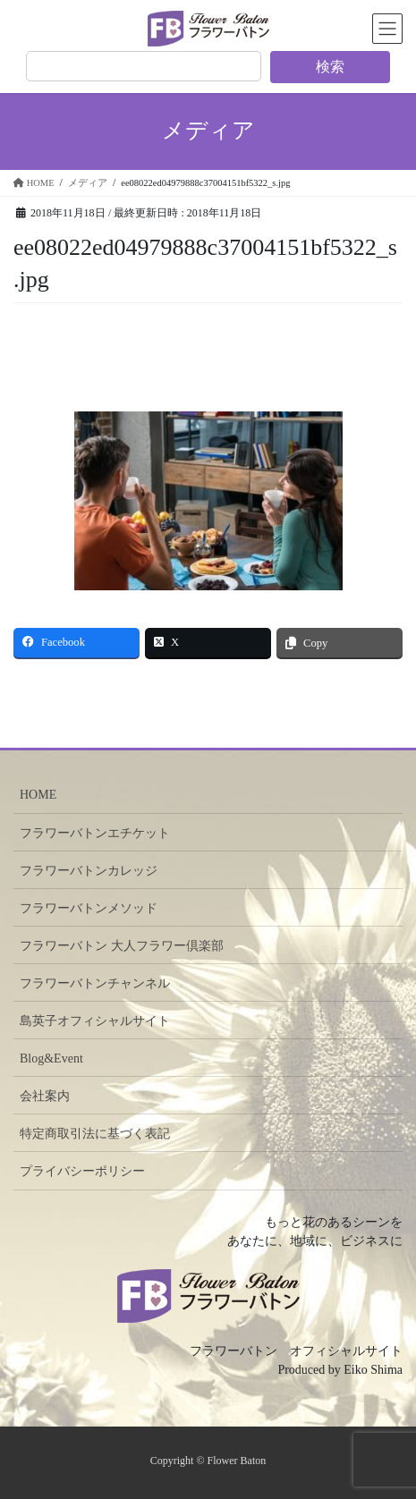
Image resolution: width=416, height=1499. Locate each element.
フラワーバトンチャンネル (95, 983)
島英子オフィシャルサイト (95, 1021)
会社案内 (45, 1096)
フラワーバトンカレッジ (88, 870)
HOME (38, 794)
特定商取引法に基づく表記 (95, 1133)
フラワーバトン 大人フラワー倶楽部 (122, 946)
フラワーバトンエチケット (95, 833)
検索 (330, 66)
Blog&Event (51, 1058)
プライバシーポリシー (82, 1171)
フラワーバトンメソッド (88, 908)
